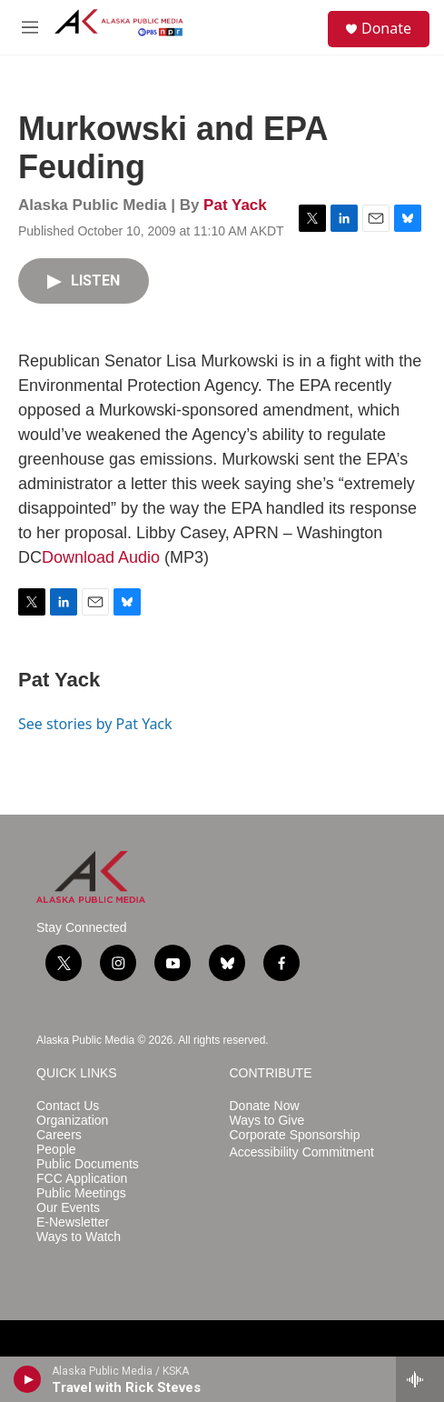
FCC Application (81, 1179)
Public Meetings (81, 1193)
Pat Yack (235, 205)
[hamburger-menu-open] (30, 27)
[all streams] (420, 1379)
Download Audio (101, 557)
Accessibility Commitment (302, 1152)
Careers (59, 1135)
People (56, 1150)
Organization (72, 1120)
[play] (27, 1379)
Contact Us (67, 1106)
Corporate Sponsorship (295, 1135)
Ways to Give (267, 1120)
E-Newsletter (72, 1222)
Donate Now (265, 1106)
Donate (386, 28)
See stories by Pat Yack (95, 724)
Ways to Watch (78, 1237)
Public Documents (87, 1164)
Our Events (68, 1208)
